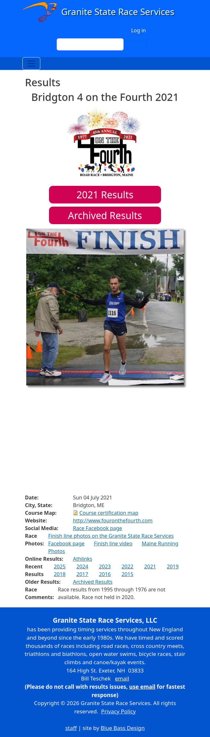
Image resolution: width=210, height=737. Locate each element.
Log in (138, 30)
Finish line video (113, 543)
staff (71, 728)
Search (136, 44)
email (122, 678)
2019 (173, 566)
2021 (150, 566)
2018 (60, 574)
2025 (60, 566)
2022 (127, 566)
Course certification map (108, 512)
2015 (127, 574)
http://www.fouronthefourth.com (112, 520)
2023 (105, 566)
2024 (82, 566)
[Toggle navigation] (31, 63)
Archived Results (105, 215)
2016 (105, 574)
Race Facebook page (97, 528)
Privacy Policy (118, 711)
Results (105, 194)
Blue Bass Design (123, 728)
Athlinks (82, 558)
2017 (82, 574)
